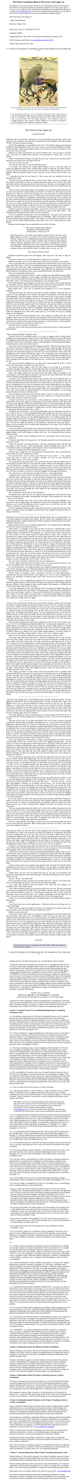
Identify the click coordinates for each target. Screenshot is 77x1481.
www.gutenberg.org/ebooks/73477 (42, 40)
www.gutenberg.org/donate (45, 1426)
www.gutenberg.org (24, 11)
